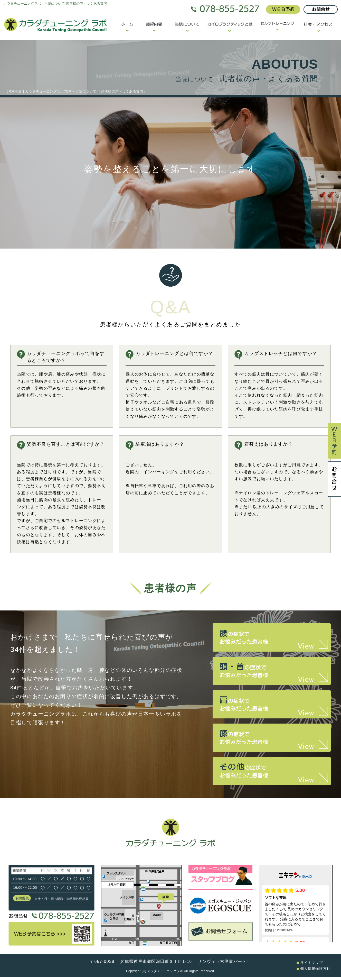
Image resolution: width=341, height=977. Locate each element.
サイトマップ (310, 963)
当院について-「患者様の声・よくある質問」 (111, 91)
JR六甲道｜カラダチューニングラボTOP (39, 91)
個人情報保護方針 (313, 968)
